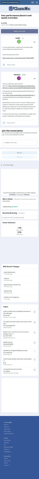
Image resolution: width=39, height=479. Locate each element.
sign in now (5, 135)
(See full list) (6, 201)
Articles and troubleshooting (18, 25)
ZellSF (5, 23)
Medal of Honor (8, 342)
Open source (7, 461)
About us (6, 424)
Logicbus (7, 371)
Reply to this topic (19, 31)
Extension (6, 442)
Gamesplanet (7, 451)
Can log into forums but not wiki (12, 369)
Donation (12, 195)
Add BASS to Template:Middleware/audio (15, 350)
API (5, 445)
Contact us (6, 427)
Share (19, 152)
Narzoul (7, 315)
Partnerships (7, 440)
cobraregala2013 (10, 325)
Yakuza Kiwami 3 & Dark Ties (12, 285)
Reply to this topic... (11, 142)
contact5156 (8, 352)
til (5, 363)
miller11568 (8, 336)
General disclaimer (9, 433)
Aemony (17, 75)
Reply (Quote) (11, 65)
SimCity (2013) (8, 291)
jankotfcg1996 (9, 344)
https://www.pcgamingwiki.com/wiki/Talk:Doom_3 (20, 95)
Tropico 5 (6, 278)
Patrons (6, 463)
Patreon (26, 195)
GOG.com (6, 449)
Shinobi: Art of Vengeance (11, 297)
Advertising (7, 429)
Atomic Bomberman (9, 272)
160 (23, 75)
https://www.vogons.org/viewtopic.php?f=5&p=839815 (18, 58)
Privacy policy (7, 431)
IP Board (6, 458)
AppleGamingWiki (8, 447)
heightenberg (7, 207)
